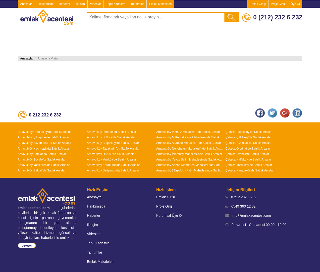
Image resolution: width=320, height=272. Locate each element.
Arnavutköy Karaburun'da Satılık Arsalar (113, 165)
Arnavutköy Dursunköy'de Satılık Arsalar (44, 132)
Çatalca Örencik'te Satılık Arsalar (247, 154)
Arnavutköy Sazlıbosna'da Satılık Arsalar (44, 143)
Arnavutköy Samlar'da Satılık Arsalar (42, 154)
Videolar (95, 4)
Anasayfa (26, 4)
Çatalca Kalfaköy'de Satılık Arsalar (248, 159)
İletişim (80, 4)
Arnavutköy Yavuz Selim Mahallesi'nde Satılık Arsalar (189, 159)
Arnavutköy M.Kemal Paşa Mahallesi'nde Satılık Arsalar (189, 137)
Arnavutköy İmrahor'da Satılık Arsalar (111, 132)
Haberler (64, 4)
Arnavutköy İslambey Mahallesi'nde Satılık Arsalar (189, 154)
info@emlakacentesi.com (248, 216)
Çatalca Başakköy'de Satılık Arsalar (248, 132)
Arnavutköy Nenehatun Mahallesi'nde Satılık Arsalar (189, 148)
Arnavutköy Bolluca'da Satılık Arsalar (111, 137)
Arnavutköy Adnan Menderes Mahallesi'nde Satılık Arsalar (189, 165)
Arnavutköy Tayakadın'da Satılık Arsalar (113, 148)
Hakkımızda (45, 4)
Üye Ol (295, 4)
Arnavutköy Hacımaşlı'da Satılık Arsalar (44, 148)
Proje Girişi (278, 4)
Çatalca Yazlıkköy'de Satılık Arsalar (248, 165)
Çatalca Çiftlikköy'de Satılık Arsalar (248, 137)
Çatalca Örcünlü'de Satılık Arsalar (247, 148)
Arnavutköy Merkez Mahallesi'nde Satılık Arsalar (188, 132)
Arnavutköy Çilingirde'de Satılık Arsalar (43, 137)
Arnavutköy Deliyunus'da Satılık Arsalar (113, 170)
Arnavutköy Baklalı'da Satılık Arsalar (41, 170)
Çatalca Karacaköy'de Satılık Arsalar (249, 170)
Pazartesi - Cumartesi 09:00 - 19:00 (255, 225)
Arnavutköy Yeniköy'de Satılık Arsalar (111, 159)
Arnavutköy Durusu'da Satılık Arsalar (111, 154)
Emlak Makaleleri (160, 4)
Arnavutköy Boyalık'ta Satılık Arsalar (41, 159)
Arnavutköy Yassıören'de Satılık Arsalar (44, 165)
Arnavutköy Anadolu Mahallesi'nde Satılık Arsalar (188, 143)
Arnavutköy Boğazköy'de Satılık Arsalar (113, 143)
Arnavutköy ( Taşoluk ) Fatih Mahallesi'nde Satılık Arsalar (189, 170)
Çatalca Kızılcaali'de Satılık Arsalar (248, 143)
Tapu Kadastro (115, 4)
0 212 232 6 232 (240, 197)
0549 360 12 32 (240, 206)
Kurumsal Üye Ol (169, 216)
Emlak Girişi (258, 4)
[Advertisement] (160, 41)
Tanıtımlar (137, 4)
